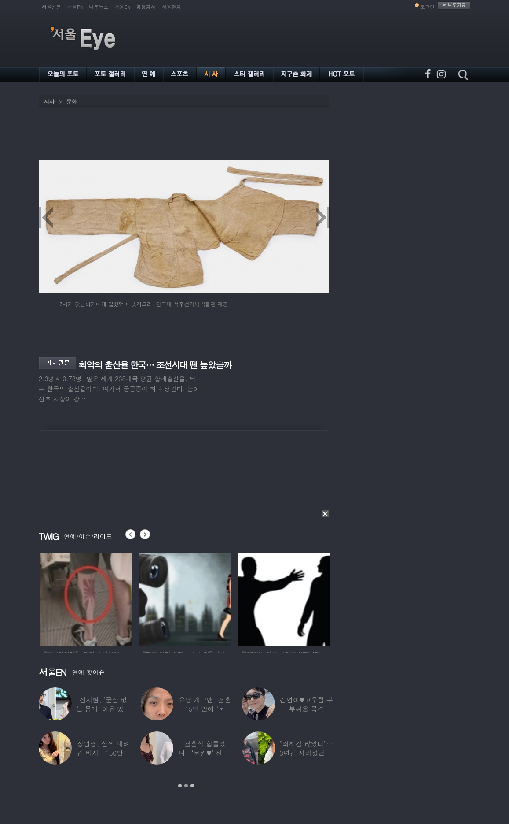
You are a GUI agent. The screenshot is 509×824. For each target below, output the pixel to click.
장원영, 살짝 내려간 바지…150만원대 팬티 (103, 753)
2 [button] (186, 785)
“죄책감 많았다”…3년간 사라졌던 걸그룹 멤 (306, 753)
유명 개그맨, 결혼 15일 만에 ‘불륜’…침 (205, 709)
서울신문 (51, 7)
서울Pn (75, 7)
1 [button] (180, 785)
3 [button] (192, 785)
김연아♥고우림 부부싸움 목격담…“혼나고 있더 (306, 709)
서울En (122, 7)
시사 (49, 101)
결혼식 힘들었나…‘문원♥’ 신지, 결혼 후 (205, 753)
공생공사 (146, 7)
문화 (71, 101)
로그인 (427, 7)
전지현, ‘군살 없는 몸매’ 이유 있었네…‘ (103, 709)
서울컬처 (171, 7)
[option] (108, 598)
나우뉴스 (98, 7)
